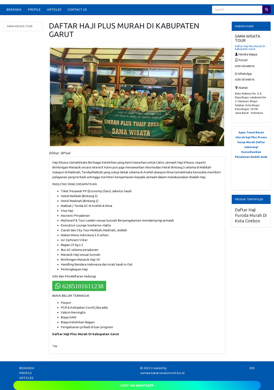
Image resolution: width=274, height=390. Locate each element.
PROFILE (34, 9)
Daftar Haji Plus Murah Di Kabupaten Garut (250, 47)
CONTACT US (77, 9)
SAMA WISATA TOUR (19, 26)
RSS (252, 368)
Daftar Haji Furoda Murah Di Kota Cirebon (251, 215)
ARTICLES (54, 9)
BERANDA (13, 9)
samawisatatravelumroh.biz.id (162, 373)
